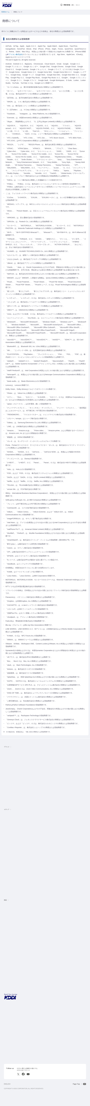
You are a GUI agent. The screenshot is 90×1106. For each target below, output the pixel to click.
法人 (77, 5)
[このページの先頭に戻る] (79, 1084)
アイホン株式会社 (15, 54)
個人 (73, 5)
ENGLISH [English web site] (7, 1084)
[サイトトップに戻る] (7, 4)
